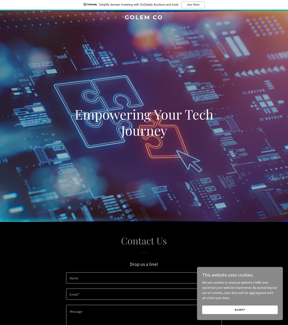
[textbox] (144, 277)
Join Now (193, 4)
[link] (143, 18)
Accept (240, 309)
